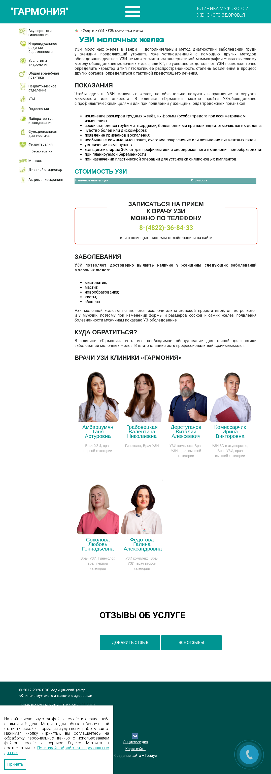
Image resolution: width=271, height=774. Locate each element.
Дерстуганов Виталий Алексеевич (186, 431)
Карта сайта (135, 749)
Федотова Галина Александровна (143, 544)
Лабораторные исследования (40, 121)
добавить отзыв (130, 642)
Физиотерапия (40, 144)
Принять (15, 764)
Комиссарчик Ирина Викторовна (230, 431)
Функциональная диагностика (42, 134)
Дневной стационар (45, 170)
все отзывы (191, 642)
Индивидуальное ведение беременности (42, 48)
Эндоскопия (38, 109)
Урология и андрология (38, 62)
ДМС (28, 203)
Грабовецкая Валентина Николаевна (142, 431)
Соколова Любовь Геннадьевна (98, 544)
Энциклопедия (135, 742)
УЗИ (31, 99)
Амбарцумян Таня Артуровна (97, 431)
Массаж (35, 161)
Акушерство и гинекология (40, 33)
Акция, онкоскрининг (45, 180)
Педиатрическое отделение (42, 88)
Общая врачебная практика (43, 75)
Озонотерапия (41, 151)
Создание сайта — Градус (135, 756)
